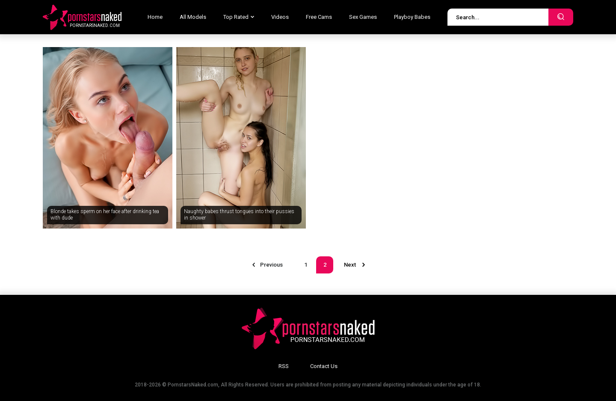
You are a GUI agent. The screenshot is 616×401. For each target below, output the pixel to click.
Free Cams (319, 17)
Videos (280, 17)
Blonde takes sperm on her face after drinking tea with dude (104, 214)
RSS (283, 366)
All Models (193, 17)
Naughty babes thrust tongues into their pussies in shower (239, 214)
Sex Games (363, 17)
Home (155, 17)
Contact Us (324, 366)
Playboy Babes (412, 17)
